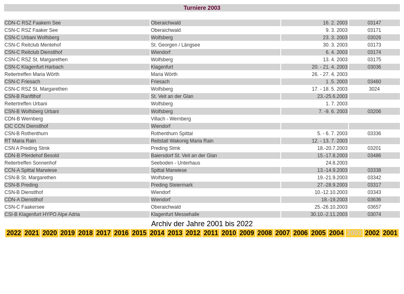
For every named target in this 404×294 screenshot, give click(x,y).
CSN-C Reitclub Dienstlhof (33, 52)
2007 (282, 232)
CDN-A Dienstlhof (23, 200)
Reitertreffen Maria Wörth (32, 74)
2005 (318, 232)
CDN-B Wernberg (23, 119)
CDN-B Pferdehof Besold (31, 155)
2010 (229, 232)
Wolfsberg (162, 37)
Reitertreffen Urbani (25, 104)
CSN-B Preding (21, 185)
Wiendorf (161, 52)
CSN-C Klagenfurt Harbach (34, 67)
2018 (85, 232)
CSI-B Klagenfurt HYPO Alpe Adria (42, 214)
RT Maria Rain (20, 141)
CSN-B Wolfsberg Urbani (31, 111)
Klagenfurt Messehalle (175, 214)
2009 (247, 232)
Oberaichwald (166, 23)
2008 (264, 232)
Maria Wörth (164, 74)
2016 (121, 232)
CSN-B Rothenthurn (26, 133)
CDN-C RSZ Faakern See (32, 23)
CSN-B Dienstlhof (23, 192)
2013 (175, 232)
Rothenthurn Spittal (172, 133)
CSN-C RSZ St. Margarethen (36, 59)
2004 (336, 232)
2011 (211, 232)
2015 (139, 232)
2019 (67, 232)
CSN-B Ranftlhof (22, 96)
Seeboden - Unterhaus (175, 163)
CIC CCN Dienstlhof (26, 126)
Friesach (160, 82)
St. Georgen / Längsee (175, 45)
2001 (390, 232)
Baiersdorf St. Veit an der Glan (184, 155)
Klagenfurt (162, 67)
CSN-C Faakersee (24, 207)
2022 (14, 232)
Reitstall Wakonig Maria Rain (182, 141)
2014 (157, 232)
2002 (372, 232)
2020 (49, 232)
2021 (31, 232)
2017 (103, 232)
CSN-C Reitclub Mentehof (32, 45)
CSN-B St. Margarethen (30, 177)
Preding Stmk (165, 148)
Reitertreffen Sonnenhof (30, 163)
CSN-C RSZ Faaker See (31, 30)
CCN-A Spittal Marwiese (30, 170)
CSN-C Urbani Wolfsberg (31, 37)
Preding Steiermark (172, 185)
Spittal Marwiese (169, 170)
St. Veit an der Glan (172, 96)
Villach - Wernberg (171, 119)
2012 (193, 232)
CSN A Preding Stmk (27, 148)
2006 (300, 232)
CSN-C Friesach (22, 82)
